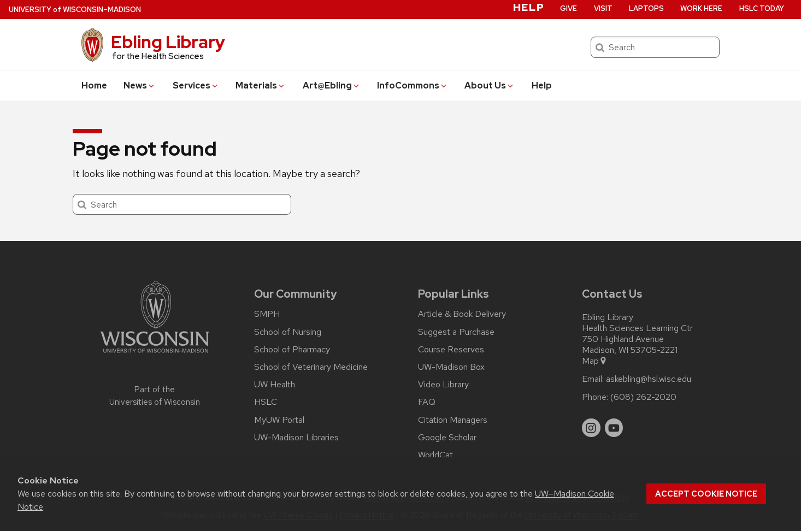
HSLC (265, 402)
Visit (603, 8)
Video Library (443, 384)
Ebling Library (168, 42)
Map (595, 361)
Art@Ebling (332, 85)
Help (542, 85)
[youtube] (614, 427)
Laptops (646, 8)
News (139, 85)
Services (196, 85)
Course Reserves (451, 349)
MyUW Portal (279, 420)
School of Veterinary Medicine (311, 367)
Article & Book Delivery (462, 314)
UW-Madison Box (451, 367)
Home (94, 85)
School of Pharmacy (292, 349)
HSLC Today (761, 8)
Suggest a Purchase (456, 332)
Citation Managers (452, 420)
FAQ (426, 402)
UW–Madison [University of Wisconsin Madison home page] (75, 9)
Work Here (701, 8)
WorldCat (435, 455)
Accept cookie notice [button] (706, 493)
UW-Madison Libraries (296, 437)
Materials (260, 85)
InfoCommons (412, 85)
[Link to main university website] (154, 355)
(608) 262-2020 (643, 397)
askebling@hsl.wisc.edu (648, 379)
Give (568, 8)
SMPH (267, 314)
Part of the (154, 396)
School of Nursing (287, 332)
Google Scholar (447, 437)
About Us (489, 85)
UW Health (274, 384)
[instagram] (591, 427)
